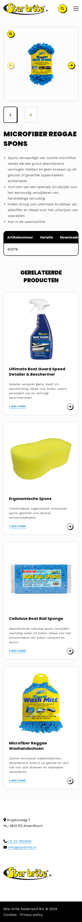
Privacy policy (31, 915)
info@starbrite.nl (22, 847)
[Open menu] (74, 8)
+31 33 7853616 (19, 841)
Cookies (10, 915)
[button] (71, 65)
